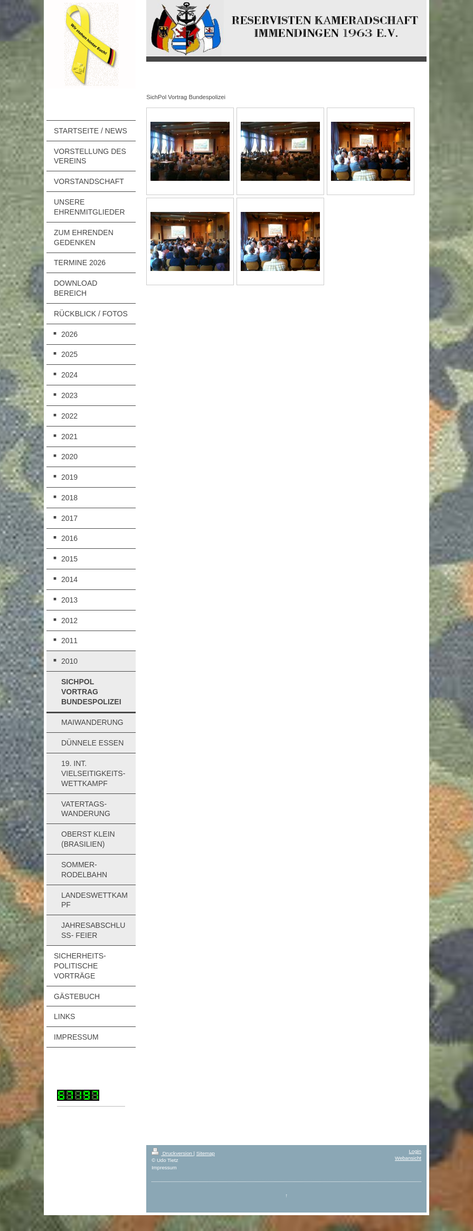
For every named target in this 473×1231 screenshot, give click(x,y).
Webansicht (408, 1158)
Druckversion (172, 1153)
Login (415, 1151)
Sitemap (205, 1153)
